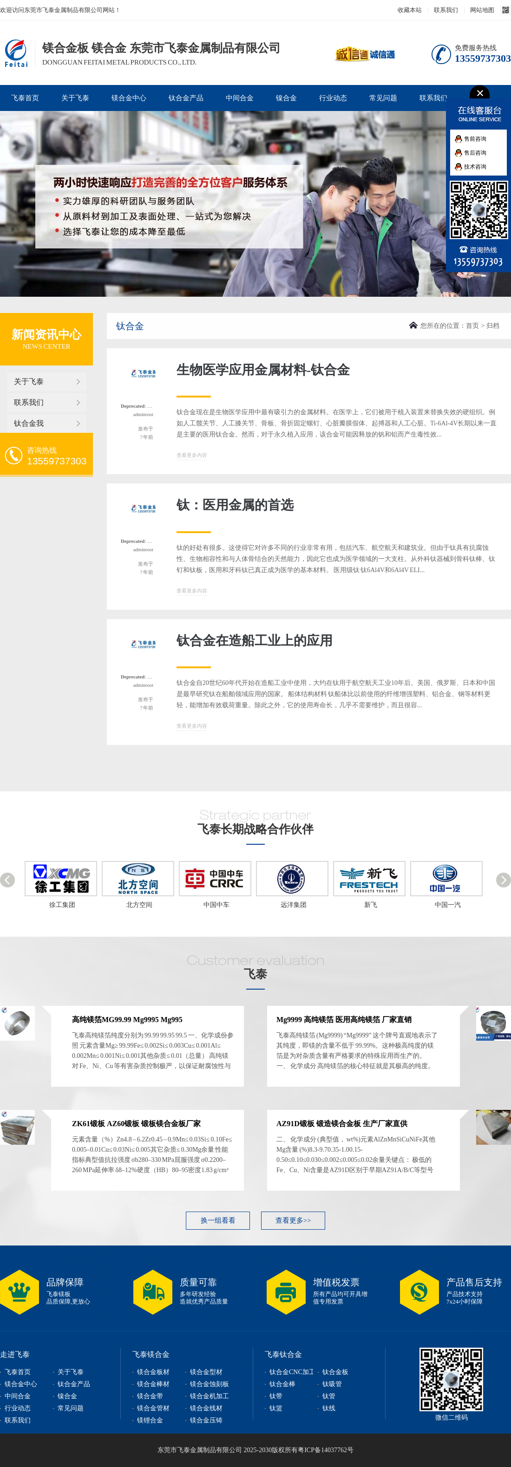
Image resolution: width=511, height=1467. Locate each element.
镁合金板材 (153, 1372)
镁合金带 (150, 1396)
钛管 (328, 1396)
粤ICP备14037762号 (326, 1450)
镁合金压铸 (206, 1420)
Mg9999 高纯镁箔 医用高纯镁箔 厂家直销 (344, 1020)
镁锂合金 (150, 1420)
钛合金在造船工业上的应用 (255, 640)
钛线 (328, 1408)
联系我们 (446, 10)
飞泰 (255, 974)
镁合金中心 (128, 98)
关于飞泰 (75, 98)
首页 (472, 325)
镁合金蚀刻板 (209, 1384)
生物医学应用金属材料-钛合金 (263, 370)
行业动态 (333, 98)
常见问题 (383, 98)
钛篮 (275, 1408)
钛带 (275, 1396)
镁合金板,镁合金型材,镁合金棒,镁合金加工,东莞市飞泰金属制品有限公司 (14, 52)
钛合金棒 (282, 1384)
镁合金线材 (206, 1408)
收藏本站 (410, 10)
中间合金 (240, 98)
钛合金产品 (186, 98)
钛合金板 (335, 1372)
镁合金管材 (153, 1408)
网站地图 (482, 10)
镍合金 (286, 98)
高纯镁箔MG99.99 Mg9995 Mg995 (127, 1020)
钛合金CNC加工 (292, 1372)
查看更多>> (293, 1220)
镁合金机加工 (209, 1396)
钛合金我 (29, 423)
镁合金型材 (206, 1372)
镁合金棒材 (153, 1384)
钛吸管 (332, 1384)
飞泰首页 (25, 98)
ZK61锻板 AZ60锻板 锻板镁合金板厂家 (136, 1124)
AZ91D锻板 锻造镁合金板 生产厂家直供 (341, 1124)
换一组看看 (218, 1220)
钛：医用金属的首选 (235, 505)
